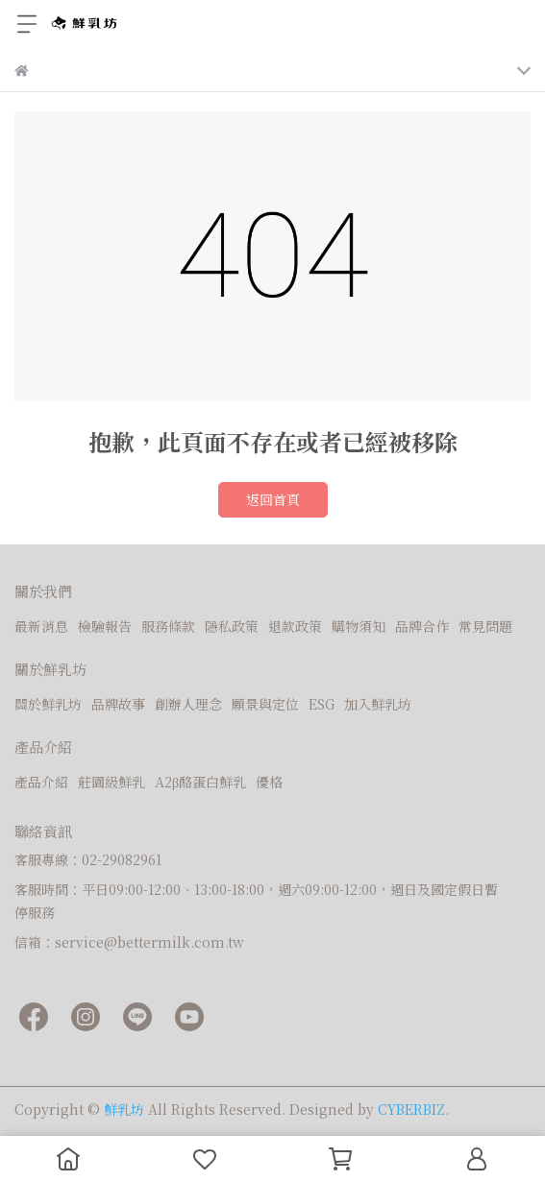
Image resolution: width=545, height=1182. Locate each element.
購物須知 (358, 626)
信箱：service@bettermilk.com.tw (129, 942)
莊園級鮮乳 (111, 781)
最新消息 (41, 626)
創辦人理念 (188, 703)
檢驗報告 (105, 626)
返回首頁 (273, 499)
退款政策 (295, 626)
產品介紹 (41, 781)
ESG (321, 703)
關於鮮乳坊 (48, 703)
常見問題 (485, 626)
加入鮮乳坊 (377, 703)
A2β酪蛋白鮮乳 (200, 781)
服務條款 (168, 626)
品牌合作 (422, 626)
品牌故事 (118, 703)
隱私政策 (232, 626)
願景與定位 (265, 703)
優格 (269, 781)
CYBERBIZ (411, 1109)
